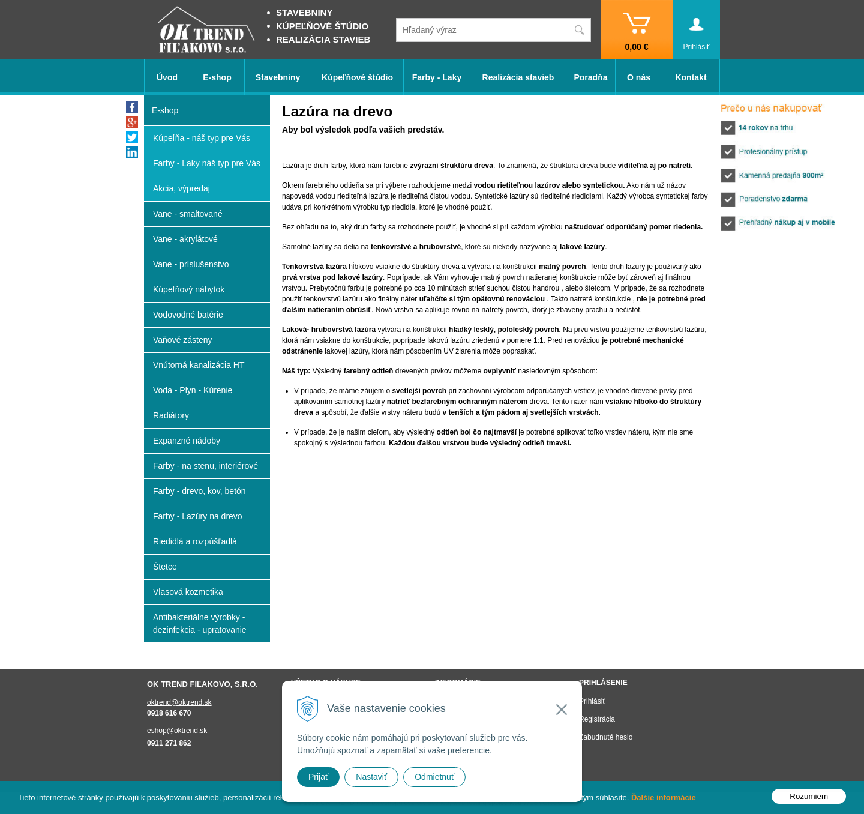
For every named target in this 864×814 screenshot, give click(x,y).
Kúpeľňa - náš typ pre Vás (201, 138)
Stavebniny (278, 77)
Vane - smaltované (188, 214)
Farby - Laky (436, 77)
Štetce (165, 566)
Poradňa (590, 77)
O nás (638, 77)
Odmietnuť (434, 777)
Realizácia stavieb (518, 77)
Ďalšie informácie (663, 797)
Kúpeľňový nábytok (188, 289)
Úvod (167, 77)
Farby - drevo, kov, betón (199, 491)
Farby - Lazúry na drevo (197, 516)
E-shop (217, 77)
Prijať (318, 777)
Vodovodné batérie (188, 314)
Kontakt (690, 77)
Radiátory (171, 415)
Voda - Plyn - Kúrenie (192, 390)
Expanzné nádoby (186, 440)
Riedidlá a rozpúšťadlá (195, 541)
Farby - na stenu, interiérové (205, 466)
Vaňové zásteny (182, 340)
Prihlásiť (592, 701)
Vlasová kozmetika (188, 592)
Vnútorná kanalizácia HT (199, 365)
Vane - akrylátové (185, 239)
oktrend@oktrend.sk (179, 702)
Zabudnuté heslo (605, 737)
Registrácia (597, 719)
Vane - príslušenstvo (191, 264)
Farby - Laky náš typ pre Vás (206, 163)
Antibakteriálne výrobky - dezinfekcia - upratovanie (200, 623)
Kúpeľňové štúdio (357, 77)
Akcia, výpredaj (181, 188)
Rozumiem (809, 796)
